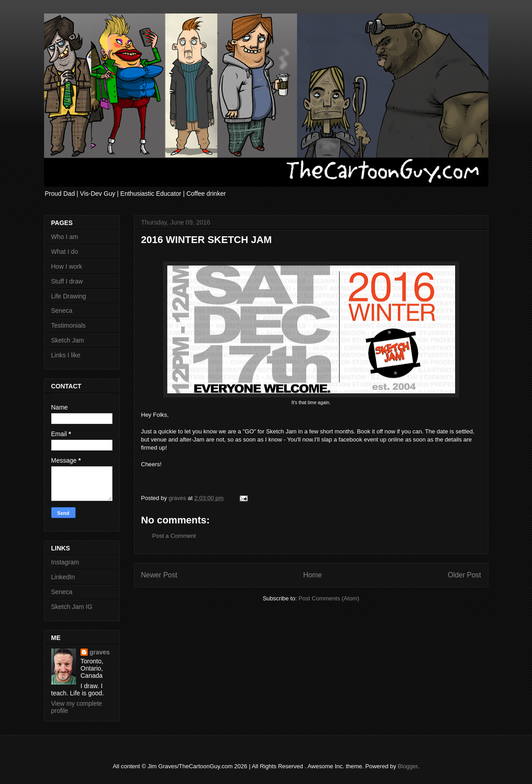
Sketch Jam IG (72, 606)
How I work (66, 266)
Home (312, 575)
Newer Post (159, 575)
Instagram (65, 562)
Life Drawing (68, 296)
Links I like (65, 355)
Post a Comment (174, 535)
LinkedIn (63, 577)
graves (99, 652)
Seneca (61, 310)
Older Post (464, 575)
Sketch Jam (67, 340)
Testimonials (68, 325)
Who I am (64, 236)
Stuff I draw (67, 281)
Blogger (408, 766)
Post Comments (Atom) (329, 598)
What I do (64, 251)
